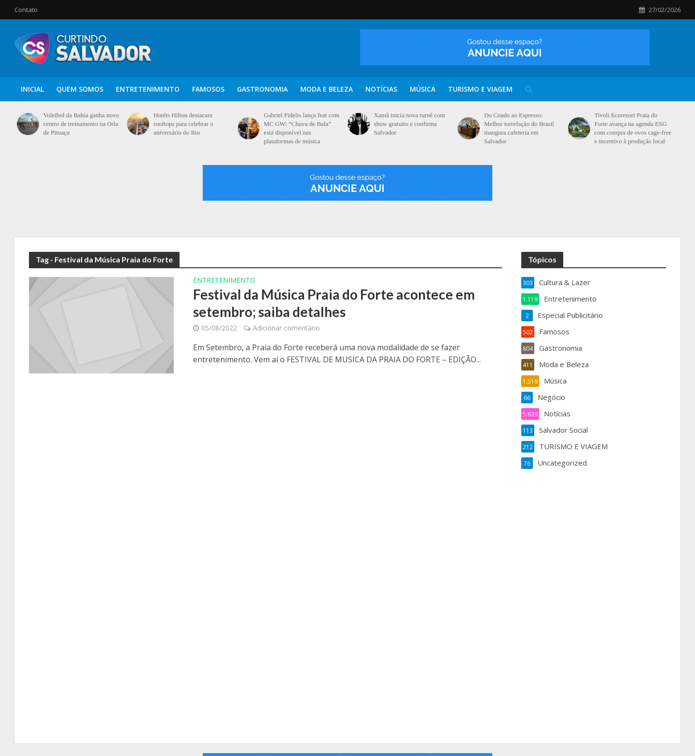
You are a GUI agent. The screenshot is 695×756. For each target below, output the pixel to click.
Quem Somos (79, 89)
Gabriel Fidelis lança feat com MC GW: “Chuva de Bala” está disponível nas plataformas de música (301, 128)
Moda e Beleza (326, 89)
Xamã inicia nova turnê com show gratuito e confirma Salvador (409, 123)
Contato (26, 9)
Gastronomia (262, 89)
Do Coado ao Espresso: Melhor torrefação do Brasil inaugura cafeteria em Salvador (519, 128)
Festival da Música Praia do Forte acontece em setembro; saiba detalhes (334, 303)
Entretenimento (148, 89)
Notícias (381, 89)
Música (422, 89)
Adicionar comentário (286, 327)
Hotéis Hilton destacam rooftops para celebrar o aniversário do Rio (183, 123)
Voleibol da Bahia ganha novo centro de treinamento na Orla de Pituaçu (81, 123)
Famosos (208, 89)
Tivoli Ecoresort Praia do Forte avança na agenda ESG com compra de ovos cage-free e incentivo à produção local (632, 128)
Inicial (32, 89)
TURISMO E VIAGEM (480, 89)
